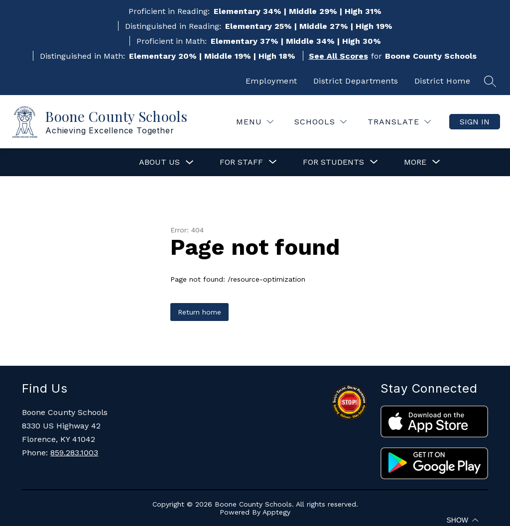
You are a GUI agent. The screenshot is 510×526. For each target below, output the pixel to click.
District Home (442, 81)
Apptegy (276, 512)
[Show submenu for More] (415, 162)
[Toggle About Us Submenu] (190, 162)
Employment (271, 81)
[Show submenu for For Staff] (241, 162)
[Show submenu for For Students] (333, 162)
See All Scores (338, 56)
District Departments (355, 81)
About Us (159, 162)
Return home (199, 312)
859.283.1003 (74, 452)
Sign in (475, 121)
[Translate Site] (399, 121)
